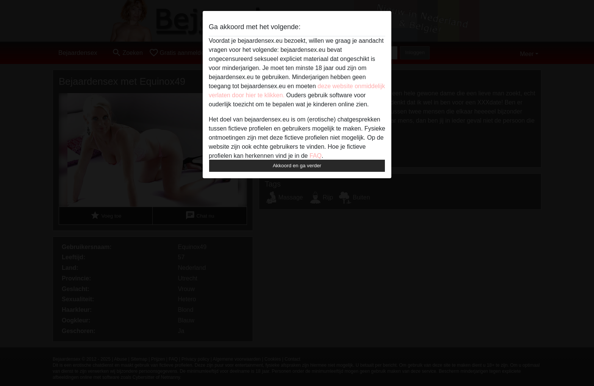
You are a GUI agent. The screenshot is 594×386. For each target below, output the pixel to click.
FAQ (316, 156)
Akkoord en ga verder (297, 165)
